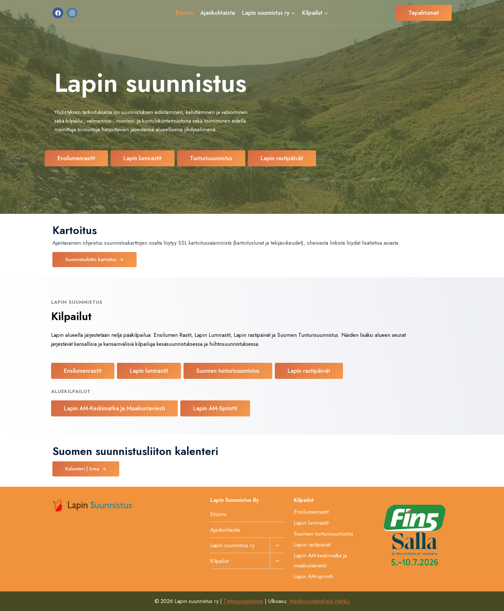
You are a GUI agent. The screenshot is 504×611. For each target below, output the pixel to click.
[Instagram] (72, 12)
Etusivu (185, 13)
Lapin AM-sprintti (313, 576)
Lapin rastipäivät (312, 544)
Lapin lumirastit (311, 523)
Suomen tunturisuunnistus (323, 533)
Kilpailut (219, 561)
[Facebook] (57, 12)
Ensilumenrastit (311, 512)
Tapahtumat (424, 13)
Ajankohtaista (217, 13)
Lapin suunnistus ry (232, 545)
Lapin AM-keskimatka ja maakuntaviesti (320, 560)
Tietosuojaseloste (243, 601)
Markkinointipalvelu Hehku (319, 601)
